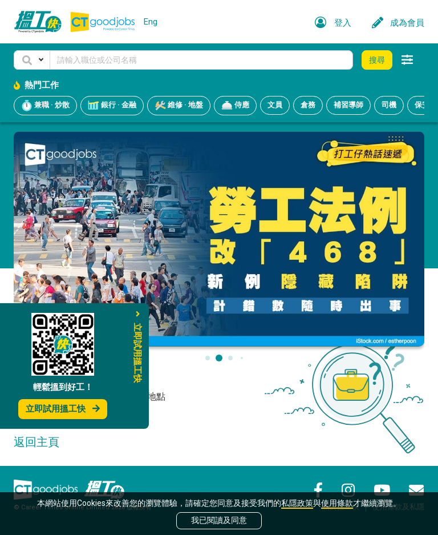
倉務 (308, 104)
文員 (274, 104)
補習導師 (348, 104)
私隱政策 (297, 503)
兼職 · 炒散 (45, 105)
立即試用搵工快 (63, 409)
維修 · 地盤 (179, 105)
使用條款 (337, 503)
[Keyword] (201, 60)
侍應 (235, 105)
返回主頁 (36, 442)
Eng (150, 22)
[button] (32, 60)
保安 (422, 104)
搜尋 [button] (377, 60)
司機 (389, 104)
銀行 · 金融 (112, 105)
